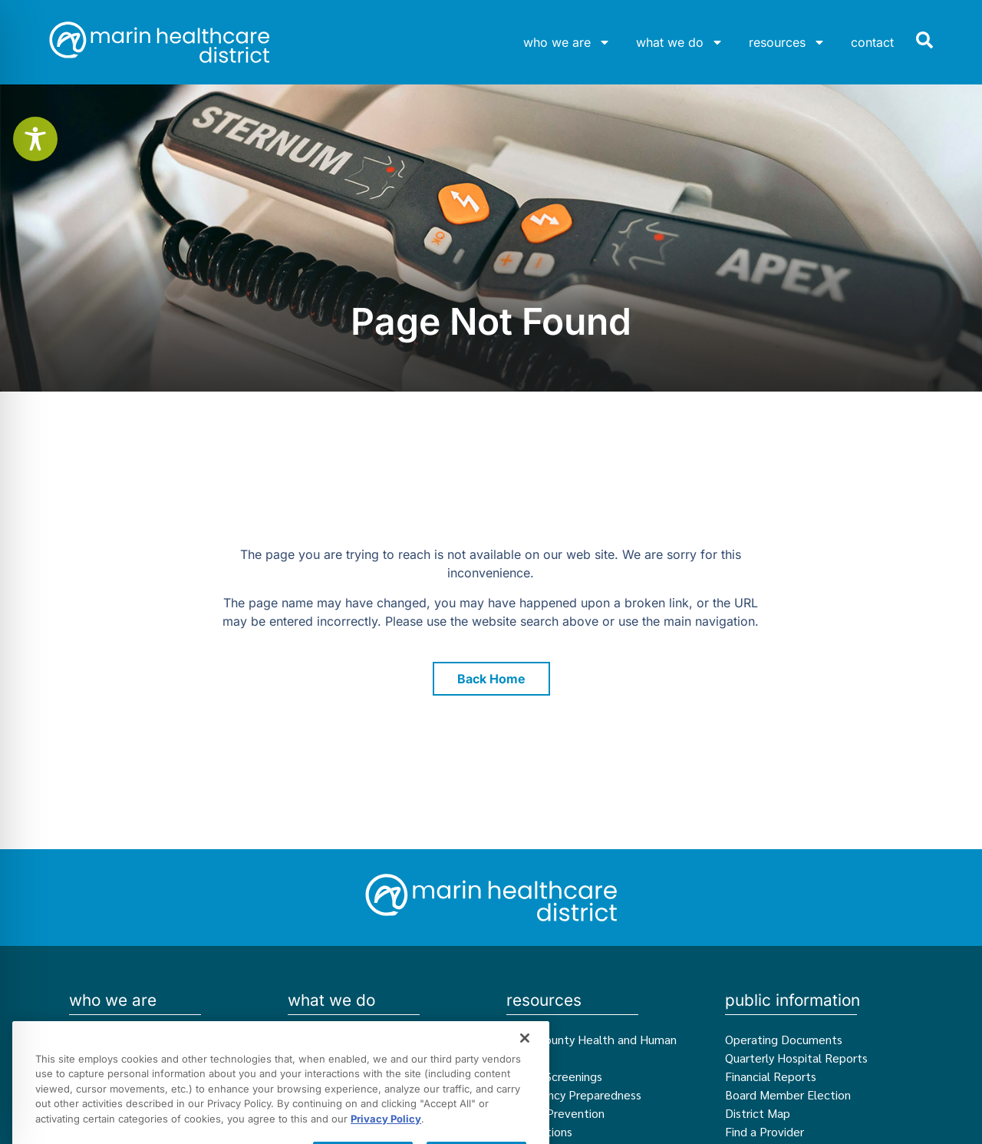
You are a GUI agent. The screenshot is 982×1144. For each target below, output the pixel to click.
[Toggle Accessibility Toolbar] (35, 139)
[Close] (525, 1087)
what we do (679, 42)
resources (787, 42)
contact (872, 42)
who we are (567, 42)
